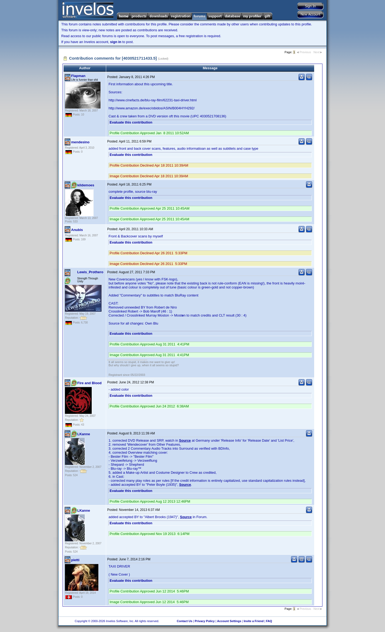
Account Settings (229, 621)
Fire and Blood (89, 383)
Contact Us (184, 621)
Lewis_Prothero (90, 272)
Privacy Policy (205, 621)
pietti (75, 560)
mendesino (80, 142)
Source (185, 440)
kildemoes (85, 185)
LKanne (83, 434)
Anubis (77, 230)
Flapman (78, 76)
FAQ (269, 621)
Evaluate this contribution (131, 122)
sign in (115, 42)
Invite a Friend (254, 621)
